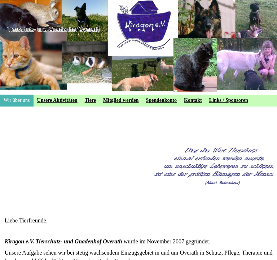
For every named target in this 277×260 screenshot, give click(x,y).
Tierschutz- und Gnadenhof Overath (54, 29)
